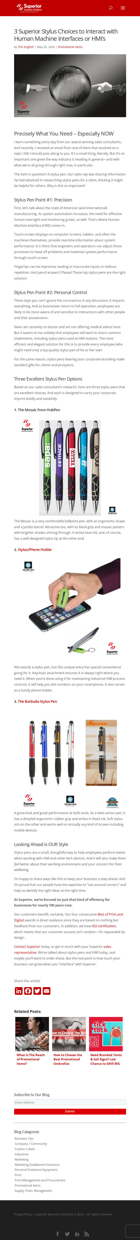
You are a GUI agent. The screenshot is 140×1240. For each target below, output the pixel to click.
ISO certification (104, 926)
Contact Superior (27, 946)
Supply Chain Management (33, 1191)
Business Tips (24, 1138)
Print (18, 1175)
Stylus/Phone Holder (35, 549)
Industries (21, 1154)
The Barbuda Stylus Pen (37, 701)
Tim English (26, 47)
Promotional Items (70, 47)
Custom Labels (25, 1149)
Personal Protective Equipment (36, 1170)
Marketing (22, 1159)
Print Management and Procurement (40, 1180)
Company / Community (31, 1144)
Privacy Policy (23, 1214)
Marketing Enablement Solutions (37, 1165)
